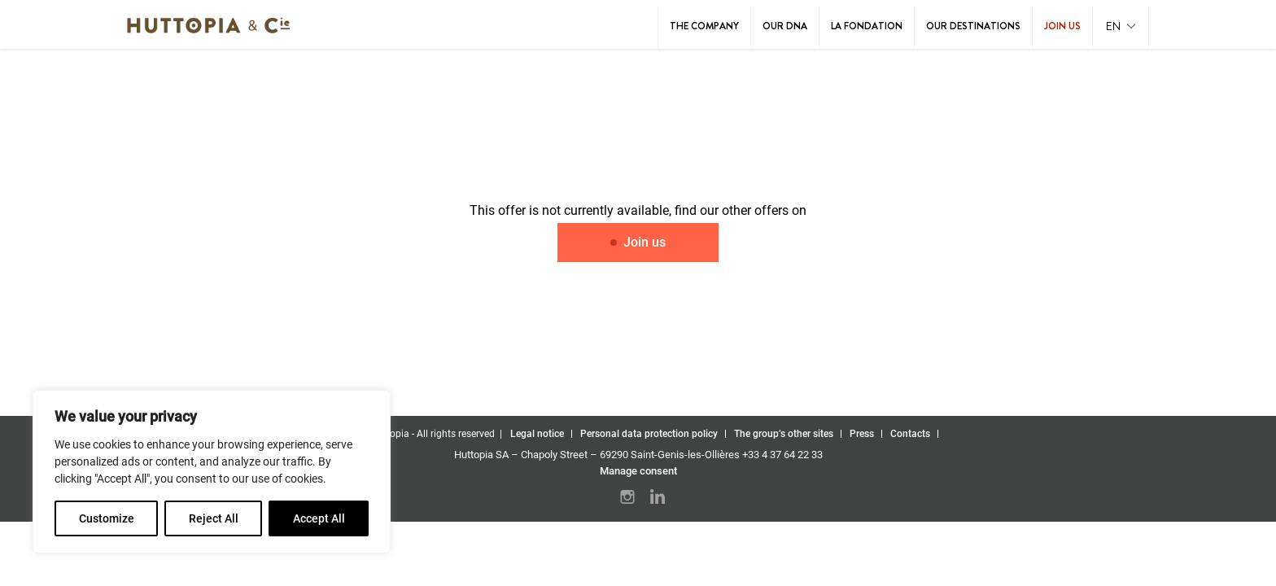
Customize (106, 518)
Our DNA (785, 26)
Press (862, 434)
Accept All (319, 518)
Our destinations (973, 26)
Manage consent (638, 471)
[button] (1120, 27)
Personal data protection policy (649, 434)
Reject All (213, 518)
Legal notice (537, 434)
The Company (704, 26)
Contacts (910, 434)
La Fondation (866, 26)
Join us (1062, 26)
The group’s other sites (783, 434)
